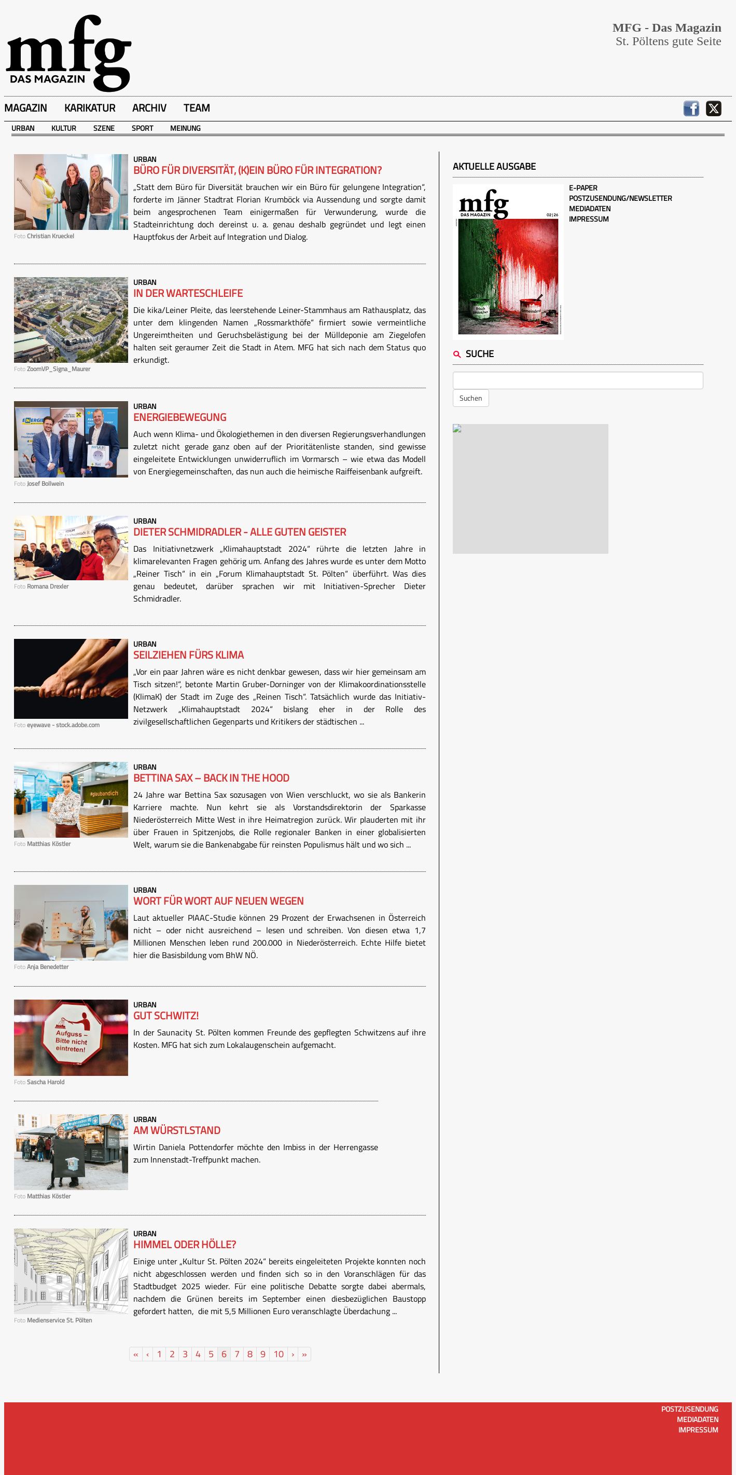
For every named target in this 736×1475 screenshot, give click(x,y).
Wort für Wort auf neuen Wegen (218, 901)
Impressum (589, 218)
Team (197, 108)
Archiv (149, 108)
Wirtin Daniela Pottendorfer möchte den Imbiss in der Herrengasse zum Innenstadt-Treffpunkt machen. (255, 1153)
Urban (22, 127)
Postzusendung (689, 1408)
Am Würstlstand (176, 1130)
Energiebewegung (179, 417)
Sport (142, 127)
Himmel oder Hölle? (184, 1244)
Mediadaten (589, 208)
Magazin (25, 108)
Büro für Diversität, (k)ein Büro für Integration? (257, 170)
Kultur (63, 127)
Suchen (471, 397)
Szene (104, 127)
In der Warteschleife (188, 293)
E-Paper (583, 187)
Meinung (185, 127)
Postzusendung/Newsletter (620, 198)
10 (278, 1354)
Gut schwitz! (166, 1015)
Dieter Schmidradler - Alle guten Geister (239, 532)
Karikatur (89, 108)
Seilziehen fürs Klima (188, 655)
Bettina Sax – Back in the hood (211, 778)
